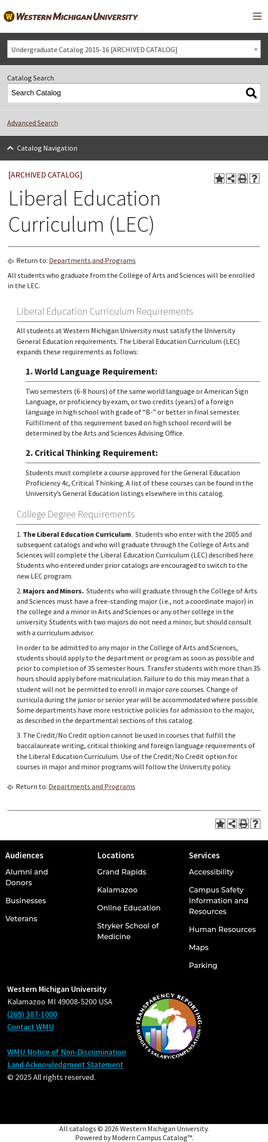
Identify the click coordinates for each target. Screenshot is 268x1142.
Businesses (25, 901)
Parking (203, 965)
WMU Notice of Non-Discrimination (66, 1052)
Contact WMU (30, 1027)
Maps (199, 947)
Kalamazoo (117, 890)
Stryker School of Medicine (128, 931)
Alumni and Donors (26, 877)
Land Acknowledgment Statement (65, 1064)
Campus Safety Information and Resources (218, 901)
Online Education (129, 908)
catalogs (82, 1128)
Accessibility (211, 872)
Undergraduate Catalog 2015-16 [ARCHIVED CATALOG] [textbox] (94, 49)
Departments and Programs (92, 260)
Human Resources (222, 929)
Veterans (21, 918)
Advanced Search (32, 122)
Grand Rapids (121, 872)
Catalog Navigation (47, 147)
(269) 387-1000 (32, 1014)
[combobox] (134, 49)
